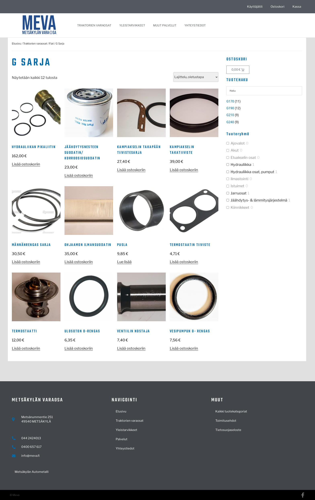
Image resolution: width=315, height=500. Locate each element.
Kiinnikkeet (240, 207)
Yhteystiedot (195, 25)
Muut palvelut (164, 25)
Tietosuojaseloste (228, 430)
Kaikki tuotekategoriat (231, 411)
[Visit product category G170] (264, 101)
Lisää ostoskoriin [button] (26, 164)
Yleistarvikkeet (132, 25)
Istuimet (237, 186)
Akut (235, 150)
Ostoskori (277, 6)
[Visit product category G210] (264, 115)
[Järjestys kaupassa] (195, 77)
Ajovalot (238, 143)
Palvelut (121, 439)
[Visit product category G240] (264, 122)
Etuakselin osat (243, 157)
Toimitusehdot (225, 421)
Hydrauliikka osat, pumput (252, 172)
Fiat (51, 43)
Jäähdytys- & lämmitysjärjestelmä (259, 200)
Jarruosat (238, 193)
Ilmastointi (239, 179)
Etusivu (16, 43)
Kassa (296, 6)
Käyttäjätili (255, 6)
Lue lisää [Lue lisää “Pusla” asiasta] (124, 262)
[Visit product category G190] (264, 108)
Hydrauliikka (241, 164)
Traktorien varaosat (94, 25)
